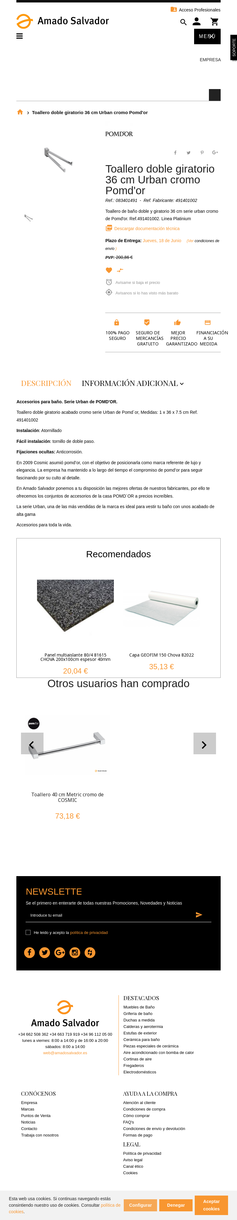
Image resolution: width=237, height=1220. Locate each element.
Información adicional (134, 383)
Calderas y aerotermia (143, 1026)
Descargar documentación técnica (142, 228)
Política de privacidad (142, 1153)
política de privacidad (89, 932)
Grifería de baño (137, 1013)
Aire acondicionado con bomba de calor (158, 1052)
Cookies (130, 1173)
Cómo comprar (136, 1115)
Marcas (27, 1109)
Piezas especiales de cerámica (150, 1046)
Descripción (46, 383)
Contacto (29, 1128)
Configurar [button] (140, 1205)
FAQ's (128, 1122)
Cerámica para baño (141, 1039)
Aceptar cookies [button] (211, 1205)
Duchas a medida (139, 1020)
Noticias (28, 1122)
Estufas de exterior (140, 1033)
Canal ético (133, 1166)
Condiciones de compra (144, 1109)
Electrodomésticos (139, 1072)
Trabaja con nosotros (40, 1135)
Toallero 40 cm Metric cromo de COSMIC (67, 797)
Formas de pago (137, 1135)
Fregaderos (133, 1065)
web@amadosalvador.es (65, 1053)
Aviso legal (133, 1160)
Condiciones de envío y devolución (154, 1128)
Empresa (210, 59)
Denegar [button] (176, 1205)
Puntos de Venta (35, 1115)
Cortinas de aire (137, 1059)
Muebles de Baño (139, 1007)
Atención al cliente (139, 1102)
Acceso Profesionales (195, 9)
